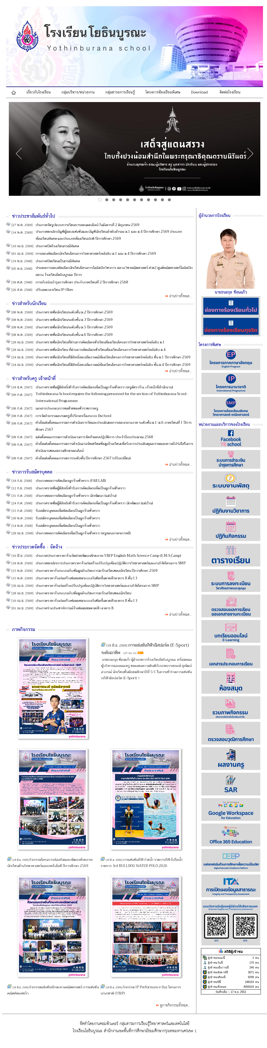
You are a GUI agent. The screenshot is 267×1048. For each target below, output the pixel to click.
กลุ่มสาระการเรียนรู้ (120, 92)
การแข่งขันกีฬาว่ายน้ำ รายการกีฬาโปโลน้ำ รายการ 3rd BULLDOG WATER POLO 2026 (141, 863)
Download (199, 92)
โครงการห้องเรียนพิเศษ (163, 92)
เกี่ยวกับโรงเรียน (38, 92)
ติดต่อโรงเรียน (230, 92)
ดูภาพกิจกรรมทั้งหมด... (175, 1005)
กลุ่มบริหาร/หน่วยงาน (78, 92)
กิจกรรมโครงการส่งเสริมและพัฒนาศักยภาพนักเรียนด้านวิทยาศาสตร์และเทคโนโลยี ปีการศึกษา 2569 (50, 863)
